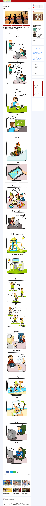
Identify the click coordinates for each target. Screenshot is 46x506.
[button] (42, 1)
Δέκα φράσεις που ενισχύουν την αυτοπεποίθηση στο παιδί (7, 493)
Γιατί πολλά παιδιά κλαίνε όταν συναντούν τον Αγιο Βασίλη (16, 493)
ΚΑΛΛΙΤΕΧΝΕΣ (39, 53)
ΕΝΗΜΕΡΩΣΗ (37, 52)
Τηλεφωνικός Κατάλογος (37, 88)
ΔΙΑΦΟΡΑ (34, 51)
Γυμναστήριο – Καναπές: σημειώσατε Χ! (39, 32)
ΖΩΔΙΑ (34, 53)
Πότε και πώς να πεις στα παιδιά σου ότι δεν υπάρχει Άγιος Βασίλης (26, 493)
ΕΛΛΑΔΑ (34, 52)
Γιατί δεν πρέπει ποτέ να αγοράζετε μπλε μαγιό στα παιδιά (17, 485)
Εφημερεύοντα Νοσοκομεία (37, 94)
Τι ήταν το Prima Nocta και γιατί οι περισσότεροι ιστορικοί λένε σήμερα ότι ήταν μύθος (39, 26)
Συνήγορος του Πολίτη (37, 93)
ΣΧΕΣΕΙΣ (41, 58)
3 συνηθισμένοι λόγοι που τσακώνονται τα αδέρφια (25, 485)
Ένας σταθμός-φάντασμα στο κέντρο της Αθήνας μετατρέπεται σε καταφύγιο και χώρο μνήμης (39, 35)
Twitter (11, 472)
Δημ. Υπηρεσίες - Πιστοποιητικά (36, 83)
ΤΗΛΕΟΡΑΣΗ (37, 59)
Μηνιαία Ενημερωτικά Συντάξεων (37, 87)
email (40, 7)
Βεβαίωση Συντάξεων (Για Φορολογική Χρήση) (37, 85)
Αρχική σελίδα (4, 3)
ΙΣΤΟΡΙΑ (36, 53)
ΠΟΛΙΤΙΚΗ (34, 58)
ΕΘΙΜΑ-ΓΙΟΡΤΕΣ (38, 51)
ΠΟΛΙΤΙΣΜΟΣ (37, 58)
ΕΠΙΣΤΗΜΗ (41, 52)
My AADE (35, 81)
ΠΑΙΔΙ (7, 3)
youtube (36, 7)
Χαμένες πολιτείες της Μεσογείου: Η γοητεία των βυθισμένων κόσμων (39, 29)
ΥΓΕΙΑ (39, 59)
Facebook (8, 472)
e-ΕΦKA (35, 92)
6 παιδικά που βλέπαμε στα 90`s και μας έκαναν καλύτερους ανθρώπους (7, 486)
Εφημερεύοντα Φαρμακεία (37, 95)
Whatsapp (15, 472)
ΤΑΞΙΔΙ (34, 59)
